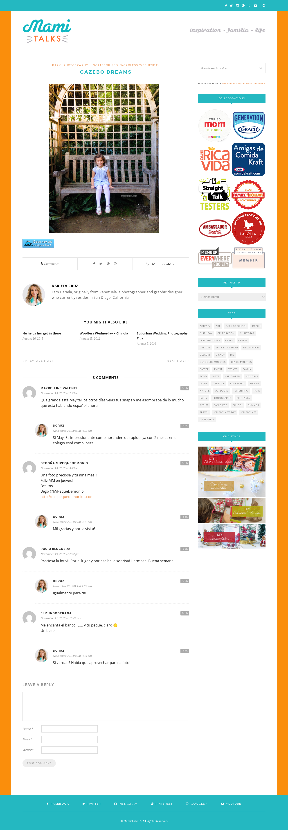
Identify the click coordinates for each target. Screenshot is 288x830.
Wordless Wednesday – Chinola (104, 333)
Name (27, 729)
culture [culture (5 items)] (205, 347)
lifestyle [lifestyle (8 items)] (218, 383)
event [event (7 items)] (218, 369)
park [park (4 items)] (257, 391)
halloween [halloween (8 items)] (232, 376)
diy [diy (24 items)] (232, 355)
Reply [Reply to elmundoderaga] (185, 613)
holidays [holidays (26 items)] (252, 376)
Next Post (178, 360)
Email (27, 739)
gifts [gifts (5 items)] (215, 376)
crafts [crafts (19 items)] (243, 340)
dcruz (59, 425)
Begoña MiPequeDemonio (64, 463)
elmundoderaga (56, 613)
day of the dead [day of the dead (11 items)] (227, 347)
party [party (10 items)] (203, 398)
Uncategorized (104, 65)
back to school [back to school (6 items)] (236, 326)
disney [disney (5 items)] (220, 355)
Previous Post (38, 360)
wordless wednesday (140, 65)
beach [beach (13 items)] (256, 326)
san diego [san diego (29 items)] (220, 405)
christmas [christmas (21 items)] (247, 333)
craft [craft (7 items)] (229, 340)
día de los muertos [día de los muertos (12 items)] (213, 362)
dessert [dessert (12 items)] (205, 355)
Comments (50, 264)
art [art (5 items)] (218, 326)
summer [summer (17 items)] (253, 405)
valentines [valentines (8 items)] (248, 412)
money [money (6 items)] (254, 383)
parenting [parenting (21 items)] (241, 391)
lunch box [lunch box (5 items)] (237, 383)
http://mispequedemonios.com (67, 496)
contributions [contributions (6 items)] (210, 340)
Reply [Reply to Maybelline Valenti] (185, 388)
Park (56, 65)
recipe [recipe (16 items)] (204, 405)
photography (75, 65)
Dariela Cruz (163, 264)
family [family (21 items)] (247, 369)
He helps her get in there (41, 333)
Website (27, 750)
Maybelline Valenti (58, 388)
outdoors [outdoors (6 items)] (221, 391)
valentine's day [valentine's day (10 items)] (225, 412)
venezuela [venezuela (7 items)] (207, 419)
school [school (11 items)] (238, 405)
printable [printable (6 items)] (243, 398)
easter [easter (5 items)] (204, 369)
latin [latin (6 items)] (203, 383)
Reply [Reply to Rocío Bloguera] (185, 548)
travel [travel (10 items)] (204, 412)
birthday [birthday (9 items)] (206, 333)
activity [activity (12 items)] (205, 326)
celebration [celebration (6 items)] (226, 333)
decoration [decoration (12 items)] (251, 347)
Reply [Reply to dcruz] (185, 425)
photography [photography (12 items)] (222, 398)
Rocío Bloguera (55, 549)
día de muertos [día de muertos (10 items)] (241, 362)
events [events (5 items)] (232, 369)
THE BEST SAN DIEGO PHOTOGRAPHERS (243, 83)
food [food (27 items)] (203, 376)
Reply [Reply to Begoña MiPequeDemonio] (185, 463)
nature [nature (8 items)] (205, 391)
